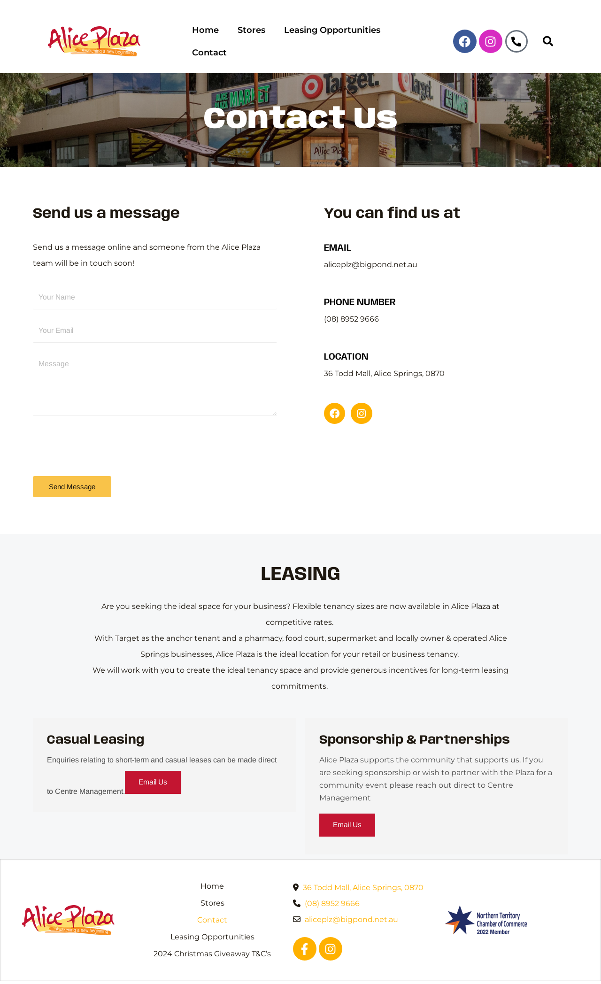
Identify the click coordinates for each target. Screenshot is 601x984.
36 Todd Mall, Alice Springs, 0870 (363, 874)
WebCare (502, 975)
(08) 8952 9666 (332, 890)
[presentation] (104, 429)
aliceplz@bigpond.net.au (351, 906)
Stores (250, 34)
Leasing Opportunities (329, 34)
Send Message (72, 473)
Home (205, 34)
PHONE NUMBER (360, 287)
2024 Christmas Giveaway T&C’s (212, 940)
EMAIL (337, 233)
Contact (412, 34)
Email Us (154, 769)
